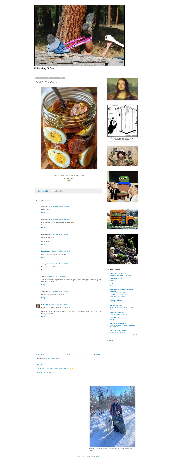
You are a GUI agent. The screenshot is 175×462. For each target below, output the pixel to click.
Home (69, 354)
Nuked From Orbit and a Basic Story (120, 302)
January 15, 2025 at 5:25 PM (56, 277)
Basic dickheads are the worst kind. (120, 275)
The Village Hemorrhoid (117, 323)
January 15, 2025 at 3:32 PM (59, 264)
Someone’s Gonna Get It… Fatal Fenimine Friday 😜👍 (55, 368)
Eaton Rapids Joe (115, 278)
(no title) (40, 365)
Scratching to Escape (116, 312)
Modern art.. (113, 286)
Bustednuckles (114, 284)
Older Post (97, 354)
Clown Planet (114, 318)
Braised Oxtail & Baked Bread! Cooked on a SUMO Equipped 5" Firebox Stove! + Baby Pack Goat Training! (122, 294)
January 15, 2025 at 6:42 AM (59, 219)
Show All (135, 334)
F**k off (111, 319)
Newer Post (40, 354)
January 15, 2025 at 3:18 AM (59, 206)
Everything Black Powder (118, 330)
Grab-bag (112, 280)
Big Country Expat (115, 300)
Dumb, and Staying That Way (118, 314)
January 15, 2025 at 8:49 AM (61, 251)
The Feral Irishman (115, 305)
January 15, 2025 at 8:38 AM (59, 234)
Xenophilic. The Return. (117, 273)
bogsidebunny (46, 251)
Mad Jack (44, 304)
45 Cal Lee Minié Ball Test (117, 332)
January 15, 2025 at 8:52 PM (59, 291)
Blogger (96, 456)
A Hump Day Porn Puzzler (45, 372)
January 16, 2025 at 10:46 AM (58, 304)
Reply (43, 212)
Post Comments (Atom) (52, 358)
